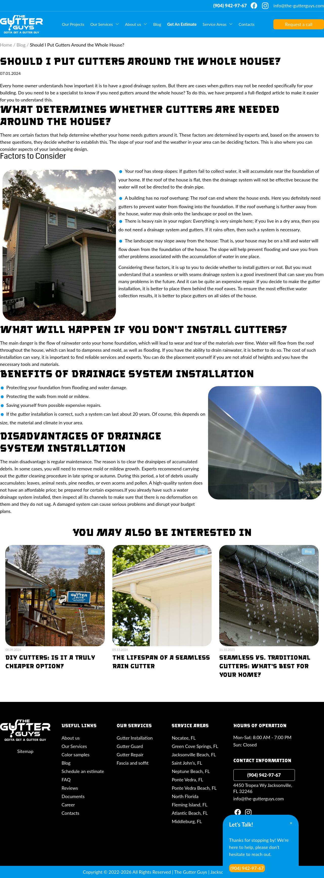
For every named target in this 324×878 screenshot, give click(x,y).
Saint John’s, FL (187, 763)
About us (133, 24)
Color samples (75, 754)
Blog (157, 24)
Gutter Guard (130, 746)
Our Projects (73, 24)
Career (68, 804)
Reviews (70, 788)
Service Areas (215, 24)
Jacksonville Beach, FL (194, 754)
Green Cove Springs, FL (195, 746)
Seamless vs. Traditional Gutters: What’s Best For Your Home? (264, 666)
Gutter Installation (135, 738)
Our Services (101, 24)
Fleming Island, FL (189, 804)
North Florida (185, 796)
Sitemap (25, 751)
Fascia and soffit (133, 763)
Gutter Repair (130, 754)
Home (6, 45)
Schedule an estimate (83, 771)
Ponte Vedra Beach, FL (194, 788)
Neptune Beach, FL (191, 771)
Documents (73, 796)
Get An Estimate (181, 24)
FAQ (66, 779)
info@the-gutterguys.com (298, 5)
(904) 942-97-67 (230, 5)
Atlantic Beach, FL (190, 813)
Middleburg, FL (187, 821)
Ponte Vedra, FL (187, 779)
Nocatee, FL (184, 738)
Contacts (246, 24)
